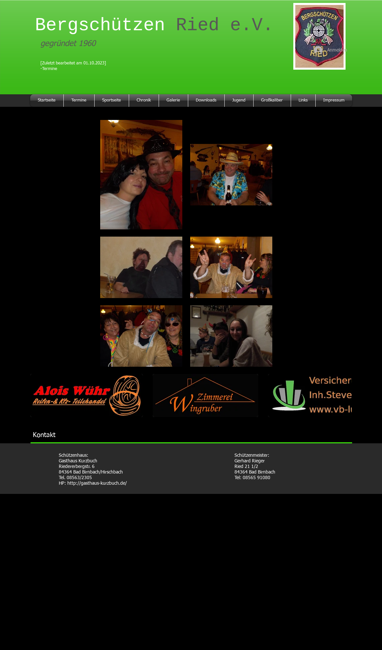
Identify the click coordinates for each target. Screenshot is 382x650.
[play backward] (38, 395)
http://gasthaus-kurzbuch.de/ (97, 483)
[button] (86, 395)
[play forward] (343, 395)
